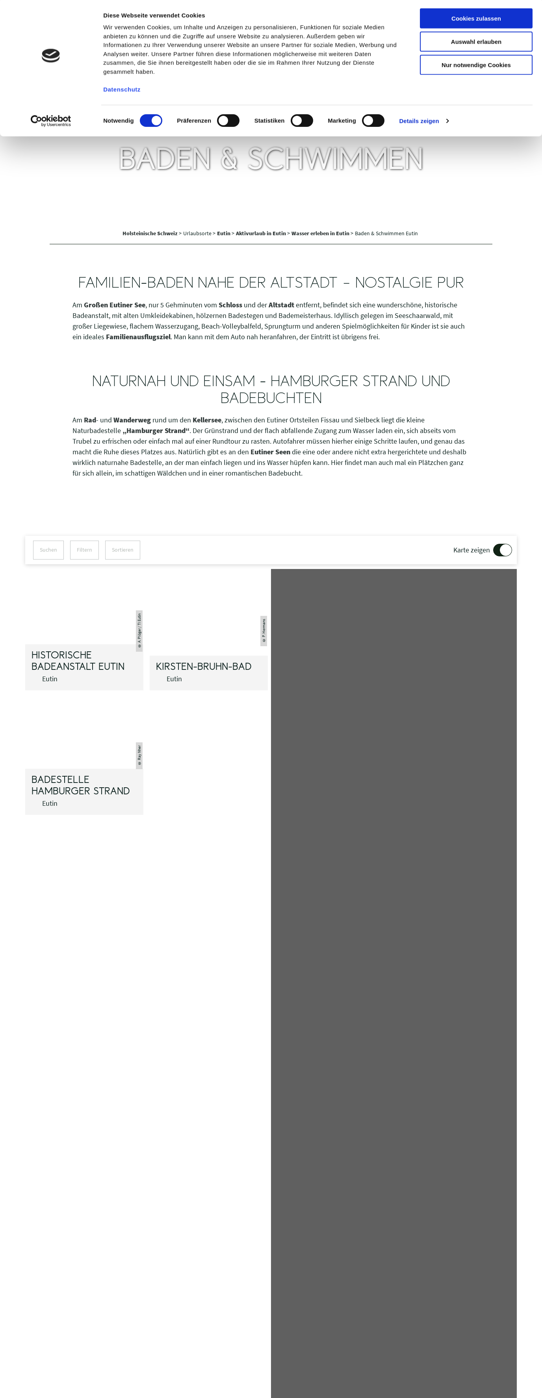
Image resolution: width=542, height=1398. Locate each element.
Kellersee (207, 419)
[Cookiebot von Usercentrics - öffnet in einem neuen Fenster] (51, 122)
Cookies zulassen (476, 19)
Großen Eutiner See (114, 304)
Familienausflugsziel (138, 336)
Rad (90, 419)
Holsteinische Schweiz (151, 233)
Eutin (224, 233)
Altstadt (281, 304)
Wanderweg (132, 419)
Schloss (230, 304)
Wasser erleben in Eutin (321, 233)
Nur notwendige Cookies (476, 66)
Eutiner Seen (270, 451)
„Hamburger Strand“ (156, 430)
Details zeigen (419, 122)
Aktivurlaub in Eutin (261, 233)
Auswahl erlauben (476, 42)
